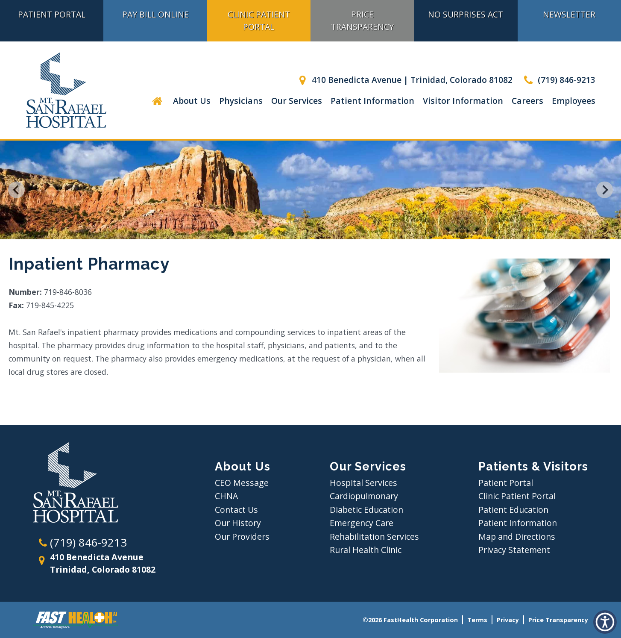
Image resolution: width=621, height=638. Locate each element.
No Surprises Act (465, 14)
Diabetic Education (366, 509)
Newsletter (569, 14)
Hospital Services (363, 482)
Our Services (296, 100)
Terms (477, 620)
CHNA (226, 496)
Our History (238, 523)
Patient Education (513, 509)
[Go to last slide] (16, 190)
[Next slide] (604, 190)
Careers (527, 100)
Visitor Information (463, 100)
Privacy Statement (514, 550)
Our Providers (242, 536)
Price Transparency (362, 20)
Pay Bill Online (155, 14)
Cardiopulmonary (364, 496)
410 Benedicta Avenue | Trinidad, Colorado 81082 (404, 79)
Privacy (508, 620)
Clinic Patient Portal (259, 20)
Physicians (241, 100)
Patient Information (372, 100)
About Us (192, 100)
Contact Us (236, 509)
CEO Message (242, 482)
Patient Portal (51, 14)
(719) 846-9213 (558, 79)
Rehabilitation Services (374, 536)
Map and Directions (516, 536)
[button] (605, 622)
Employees (573, 100)
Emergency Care (361, 523)
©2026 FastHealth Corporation (410, 620)
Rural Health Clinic (365, 550)
